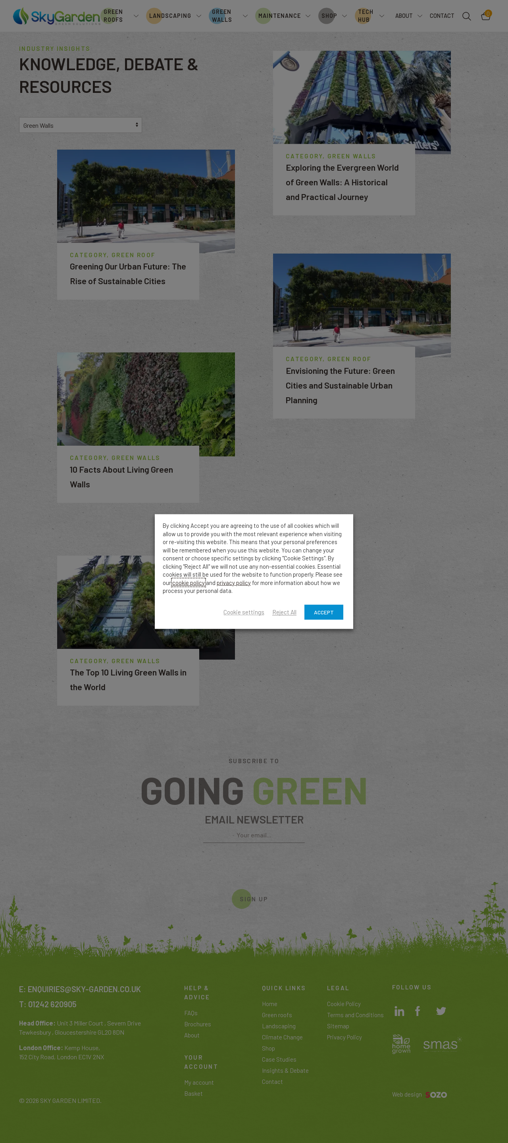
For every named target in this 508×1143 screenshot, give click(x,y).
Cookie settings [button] (243, 612)
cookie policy (188, 582)
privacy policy (234, 582)
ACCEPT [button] (324, 611)
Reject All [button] (284, 612)
